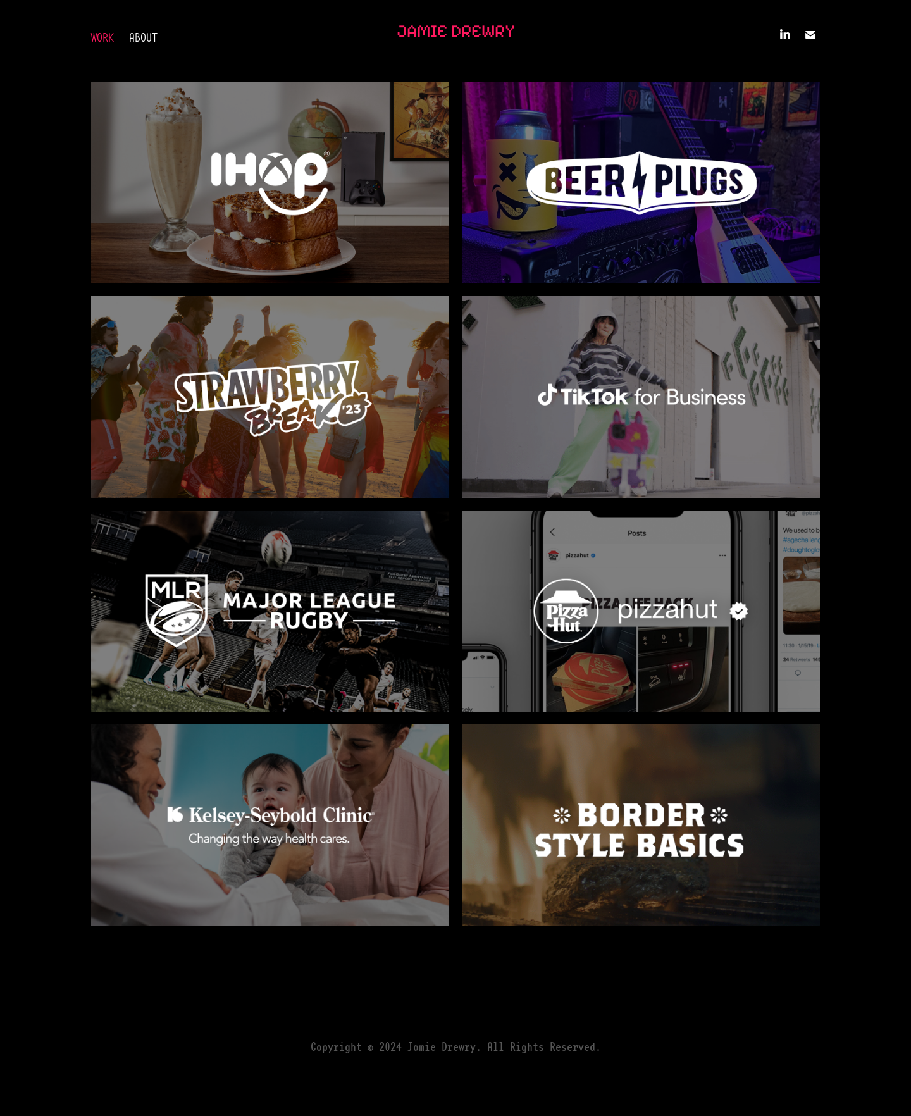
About (143, 37)
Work (102, 37)
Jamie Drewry (456, 30)
